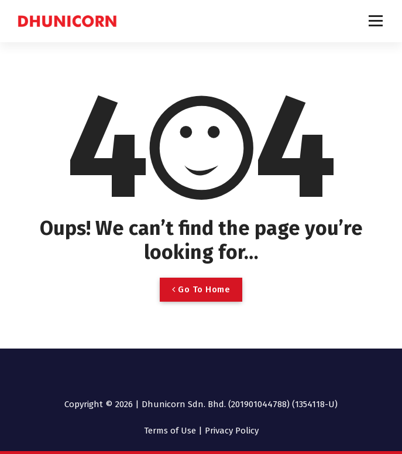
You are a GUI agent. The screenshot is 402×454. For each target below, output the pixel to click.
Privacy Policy (232, 430)
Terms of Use (170, 430)
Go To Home (201, 289)
